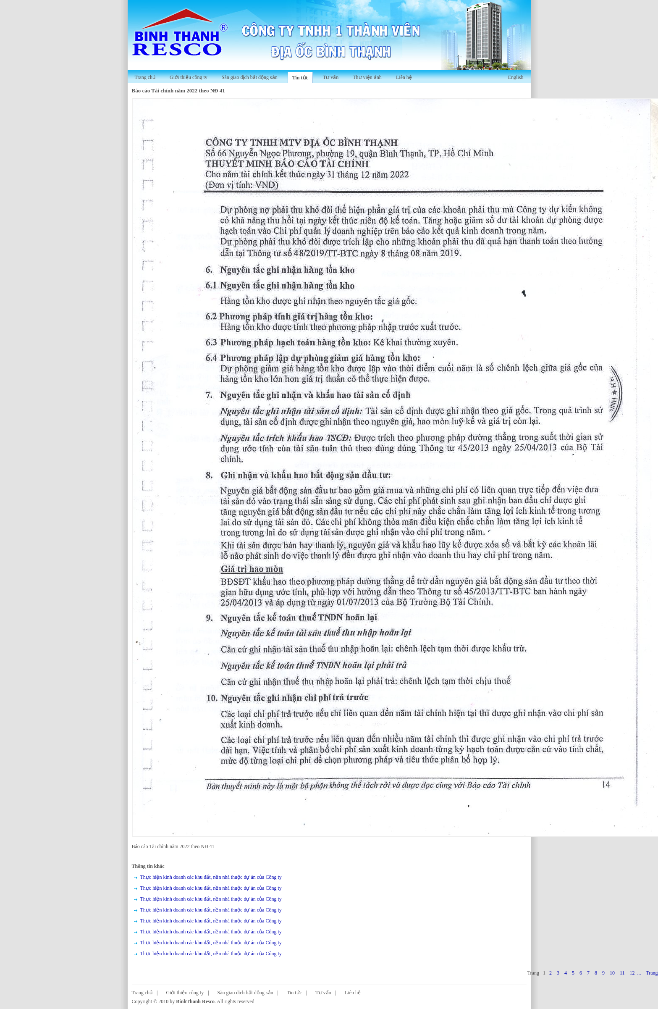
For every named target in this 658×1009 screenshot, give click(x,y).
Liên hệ (404, 77)
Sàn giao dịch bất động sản (250, 77)
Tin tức (300, 78)
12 (631, 973)
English (516, 77)
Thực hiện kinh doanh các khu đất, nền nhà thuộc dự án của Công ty (211, 877)
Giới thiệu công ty (188, 77)
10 (612, 973)
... (639, 973)
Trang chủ (145, 77)
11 (622, 973)
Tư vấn (330, 77)
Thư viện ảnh (367, 77)
